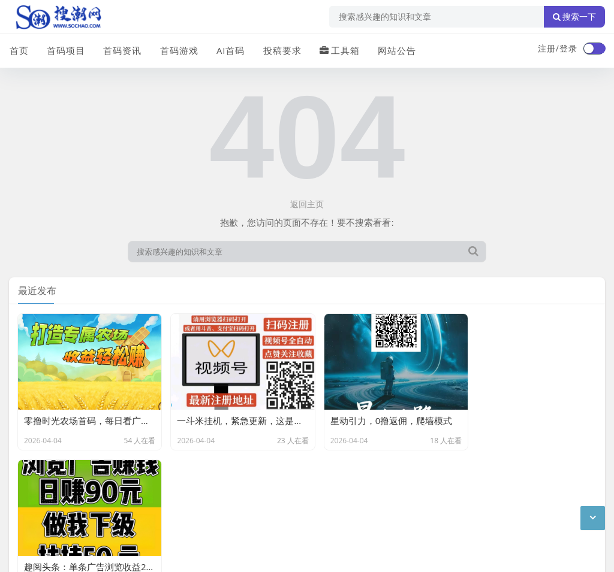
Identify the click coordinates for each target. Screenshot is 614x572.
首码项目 (65, 50)
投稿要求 (281, 50)
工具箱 (338, 50)
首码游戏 (178, 50)
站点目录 (162, 492)
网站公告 (396, 50)
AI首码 (229, 50)
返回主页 (307, 204)
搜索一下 (574, 17)
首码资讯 (122, 50)
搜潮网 (87, 522)
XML (199, 492)
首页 (18, 50)
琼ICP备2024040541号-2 (58, 553)
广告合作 (26, 492)
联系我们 (71, 492)
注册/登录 (557, 48)
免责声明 (117, 492)
